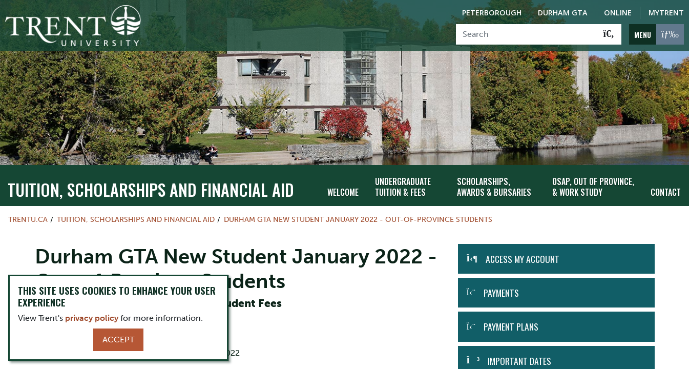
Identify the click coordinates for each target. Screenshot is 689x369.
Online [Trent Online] (618, 12)
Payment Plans (511, 317)
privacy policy (91, 318)
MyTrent (666, 12)
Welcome (343, 183)
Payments (501, 283)
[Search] (526, 34)
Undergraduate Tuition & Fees (403, 178)
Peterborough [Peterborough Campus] (491, 12)
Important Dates (519, 351)
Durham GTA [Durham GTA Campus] (563, 12)
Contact (666, 183)
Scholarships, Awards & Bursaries (494, 178)
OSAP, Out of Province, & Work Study (593, 178)
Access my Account (522, 249)
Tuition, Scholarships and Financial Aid (151, 180)
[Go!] (608, 34)
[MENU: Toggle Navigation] (656, 34)
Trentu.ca (28, 210)
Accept (118, 339)
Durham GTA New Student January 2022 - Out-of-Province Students (358, 210)
